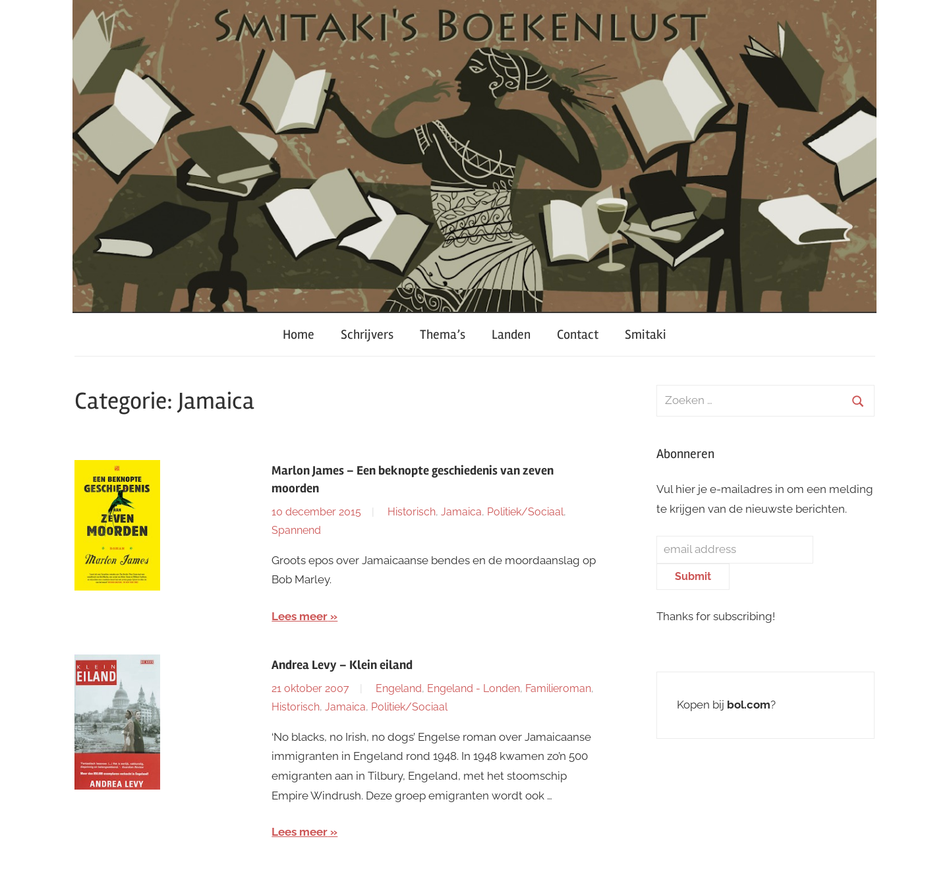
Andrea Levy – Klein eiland (342, 665)
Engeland (399, 688)
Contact (577, 334)
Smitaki (645, 334)
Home (298, 334)
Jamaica (461, 512)
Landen (511, 334)
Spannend (296, 530)
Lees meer (300, 616)
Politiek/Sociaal (525, 512)
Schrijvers (367, 334)
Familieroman (558, 688)
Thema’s (442, 334)
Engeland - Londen (473, 688)
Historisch (412, 512)
